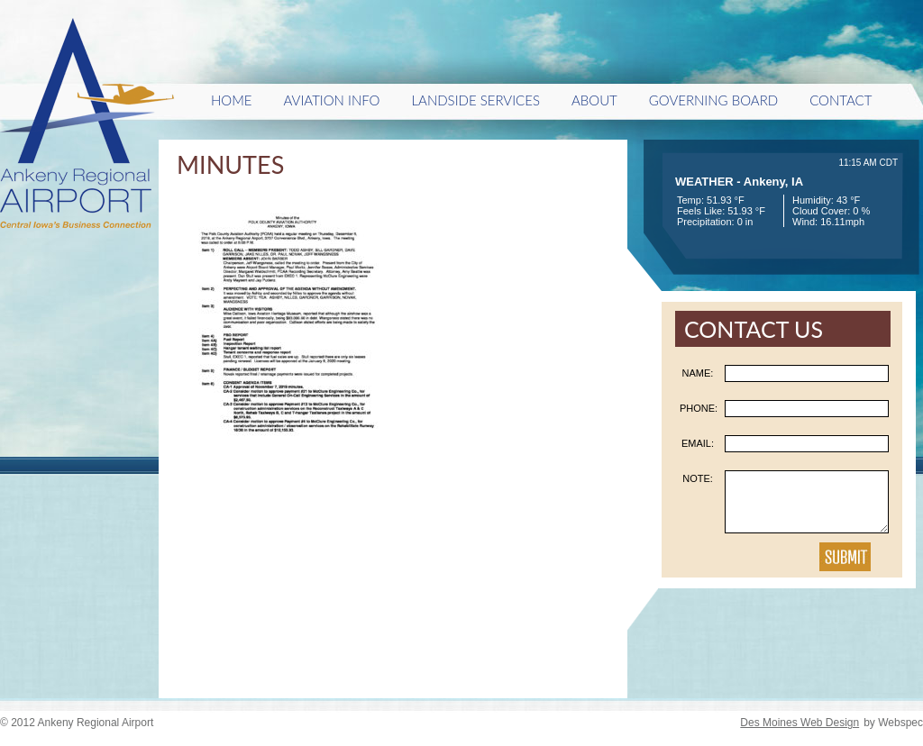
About (594, 100)
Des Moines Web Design (799, 722)
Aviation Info (332, 100)
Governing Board (713, 100)
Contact (840, 100)
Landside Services (475, 100)
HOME (231, 100)
